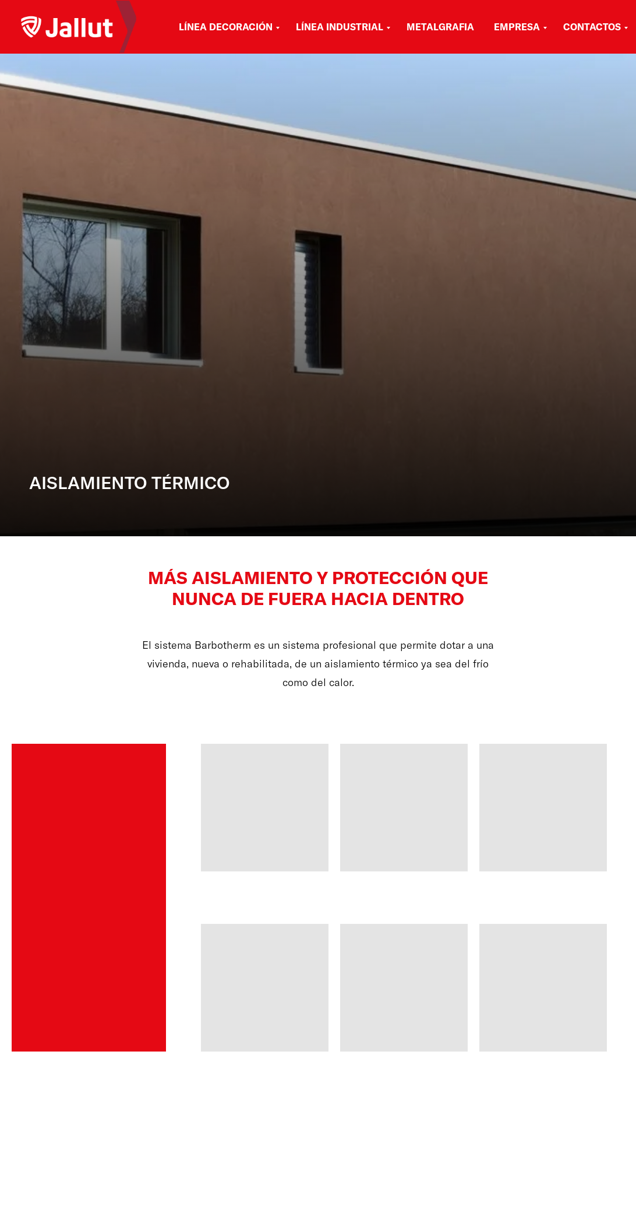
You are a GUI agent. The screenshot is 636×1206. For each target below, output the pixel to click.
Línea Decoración (226, 27)
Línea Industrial (339, 27)
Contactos (592, 27)
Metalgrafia (440, 27)
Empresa (517, 27)
